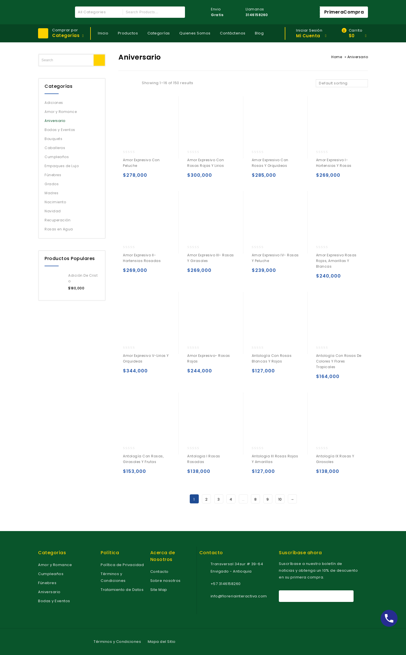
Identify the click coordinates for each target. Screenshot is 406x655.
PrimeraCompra (344, 12)
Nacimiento (55, 202)
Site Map (158, 589)
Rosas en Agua (59, 229)
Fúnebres (53, 175)
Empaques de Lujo (62, 165)
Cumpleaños (57, 156)
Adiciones (54, 102)
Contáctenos (233, 33)
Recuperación (57, 220)
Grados (52, 184)
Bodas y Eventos (60, 129)
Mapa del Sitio (162, 641)
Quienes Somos (195, 33)
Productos (128, 33)
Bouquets (53, 138)
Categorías (158, 33)
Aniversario (55, 120)
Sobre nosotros (165, 580)
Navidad (53, 211)
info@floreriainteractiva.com (239, 596)
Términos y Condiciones (117, 641)
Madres (51, 193)
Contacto (159, 571)
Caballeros (55, 147)
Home (336, 56)
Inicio (103, 33)
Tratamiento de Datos (122, 589)
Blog (259, 33)
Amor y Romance (61, 111)
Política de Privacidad (122, 564)
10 (280, 499)
